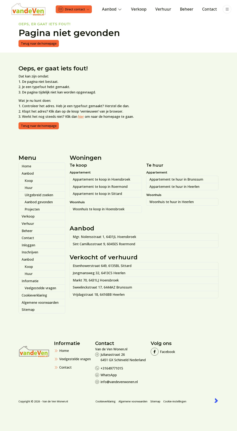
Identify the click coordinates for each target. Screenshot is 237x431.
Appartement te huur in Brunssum (176, 179)
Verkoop (28, 216)
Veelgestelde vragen (40, 288)
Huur (29, 187)
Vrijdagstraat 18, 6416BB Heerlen (99, 294)
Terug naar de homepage (38, 43)
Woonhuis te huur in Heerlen (171, 202)
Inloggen (28, 245)
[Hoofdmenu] (227, 9)
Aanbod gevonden (39, 202)
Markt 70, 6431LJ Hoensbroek (96, 280)
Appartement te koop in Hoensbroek (101, 179)
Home (26, 166)
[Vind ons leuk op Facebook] (162, 352)
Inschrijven (30, 252)
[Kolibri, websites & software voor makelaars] (216, 400)
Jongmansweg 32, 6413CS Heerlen (99, 273)
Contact (28, 238)
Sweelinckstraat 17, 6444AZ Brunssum (102, 287)
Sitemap (28, 309)
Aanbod (28, 173)
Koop (29, 180)
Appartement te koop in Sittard (97, 193)
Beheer (27, 231)
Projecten (32, 209)
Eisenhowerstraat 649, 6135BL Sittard (102, 265)
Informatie (30, 281)
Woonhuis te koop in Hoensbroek (98, 209)
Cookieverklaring (34, 295)
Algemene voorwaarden (40, 302)
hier (81, 116)
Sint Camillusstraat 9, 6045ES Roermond (104, 244)
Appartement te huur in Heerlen (174, 186)
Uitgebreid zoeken (39, 195)
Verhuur (28, 223)
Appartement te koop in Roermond (100, 186)
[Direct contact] (74, 9)
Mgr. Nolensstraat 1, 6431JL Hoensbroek (104, 236)
